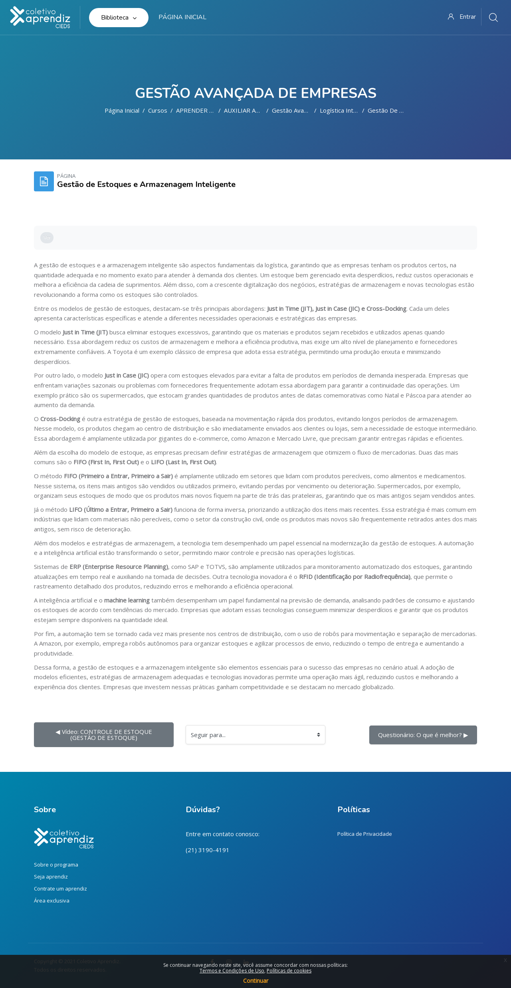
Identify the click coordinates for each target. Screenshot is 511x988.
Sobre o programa (56, 864)
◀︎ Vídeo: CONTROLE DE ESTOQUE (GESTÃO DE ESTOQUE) (104, 734)
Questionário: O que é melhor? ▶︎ (423, 735)
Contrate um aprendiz (60, 888)
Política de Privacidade (364, 833)
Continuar (255, 980)
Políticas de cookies (289, 970)
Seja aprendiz (51, 876)
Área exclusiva (51, 900)
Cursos (157, 110)
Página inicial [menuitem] (182, 17)
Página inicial (122, 110)
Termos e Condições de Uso (232, 970)
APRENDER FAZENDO (206, 110)
